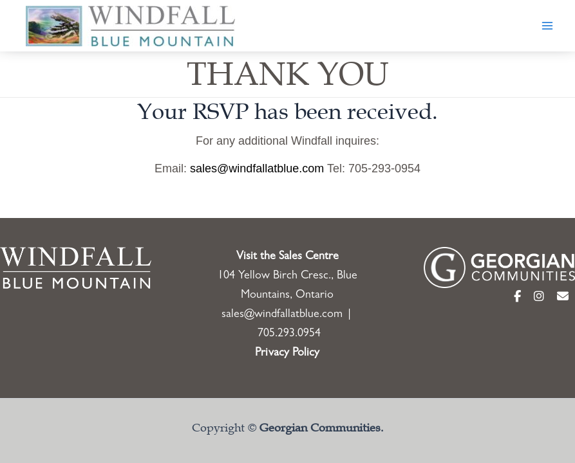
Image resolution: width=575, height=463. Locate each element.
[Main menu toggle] (547, 26)
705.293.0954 (289, 334)
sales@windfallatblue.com (257, 168)
